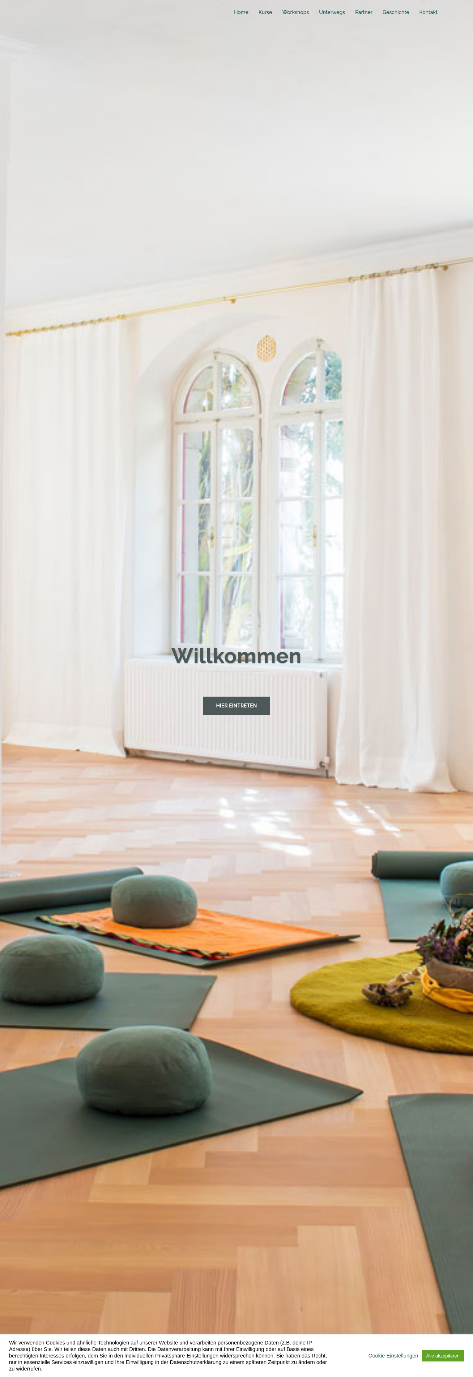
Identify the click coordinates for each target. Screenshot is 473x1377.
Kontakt (428, 12)
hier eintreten (236, 706)
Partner (363, 12)
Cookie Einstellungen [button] (393, 1356)
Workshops (295, 12)
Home (241, 12)
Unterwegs (332, 12)
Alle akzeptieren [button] (443, 1356)
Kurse (265, 12)
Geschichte (396, 12)
